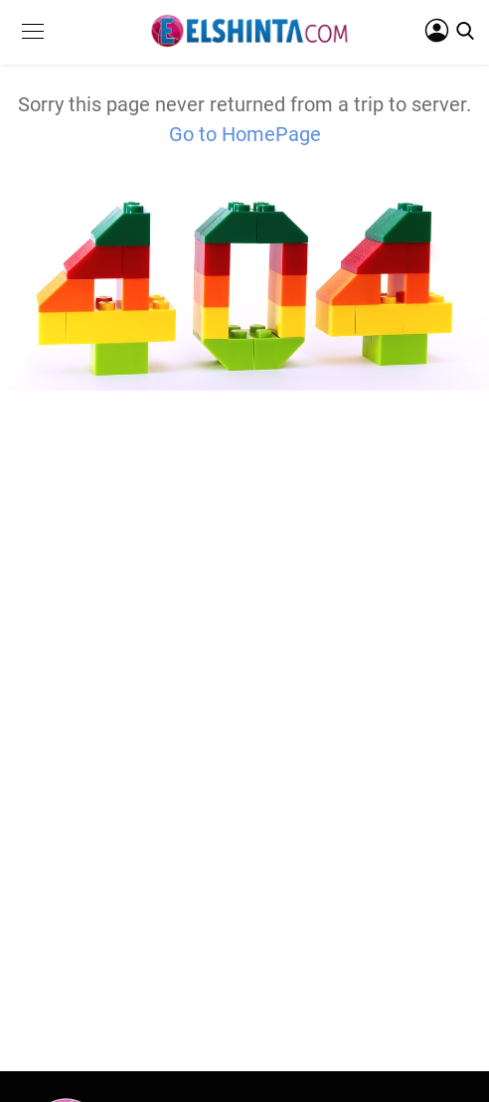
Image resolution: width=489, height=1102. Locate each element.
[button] (32, 46)
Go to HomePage (245, 134)
